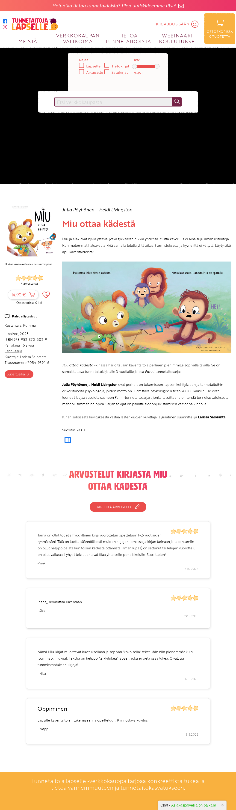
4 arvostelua (29, 283)
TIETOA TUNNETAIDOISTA (128, 38)
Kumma (29, 325)
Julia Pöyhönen (78, 209)
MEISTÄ (27, 41)
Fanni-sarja (13, 350)
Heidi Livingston (115, 209)
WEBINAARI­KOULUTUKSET (178, 38)
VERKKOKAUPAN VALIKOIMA (78, 38)
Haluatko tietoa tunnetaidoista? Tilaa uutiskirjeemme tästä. (114, 5)
